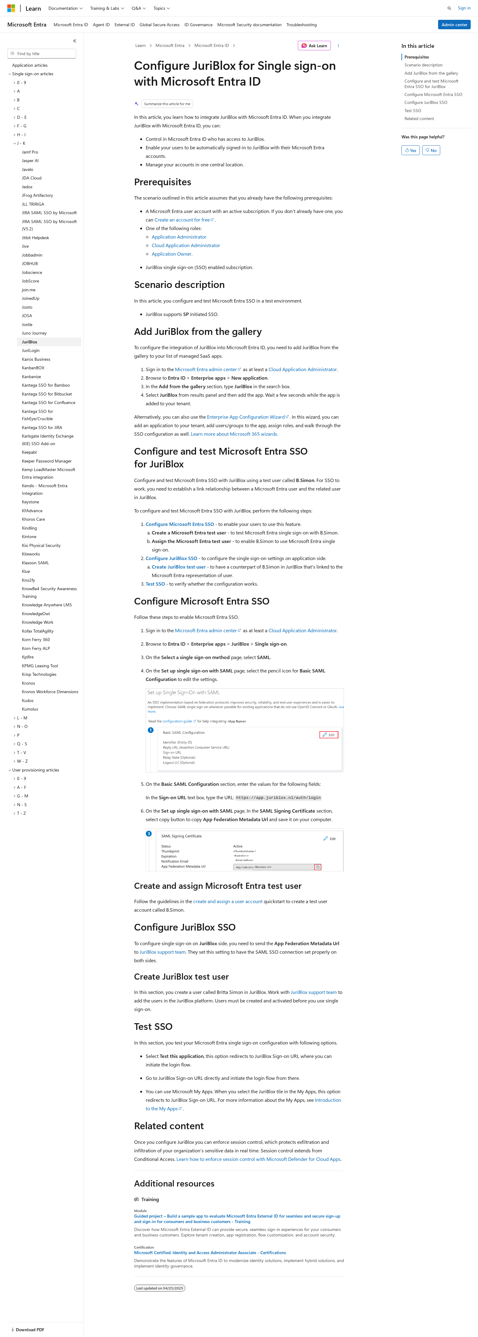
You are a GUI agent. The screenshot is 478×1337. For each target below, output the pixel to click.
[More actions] (338, 46)
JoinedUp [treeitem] (30, 298)
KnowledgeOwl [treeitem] (36, 613)
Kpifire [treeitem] (28, 657)
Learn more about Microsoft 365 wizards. (234, 434)
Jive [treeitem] (25, 246)
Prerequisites (417, 57)
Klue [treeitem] (26, 571)
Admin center (454, 24)
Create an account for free (182, 219)
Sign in (464, 8)
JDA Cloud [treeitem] (31, 178)
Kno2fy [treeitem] (28, 580)
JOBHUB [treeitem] (30, 263)
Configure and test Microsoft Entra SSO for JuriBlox (431, 83)
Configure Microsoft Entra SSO (180, 524)
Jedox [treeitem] (27, 187)
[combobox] (41, 54)
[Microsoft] (11, 8)
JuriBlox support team (163, 952)
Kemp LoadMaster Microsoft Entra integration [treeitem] (48, 473)
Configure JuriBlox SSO (171, 558)
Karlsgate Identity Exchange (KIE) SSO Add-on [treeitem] (47, 439)
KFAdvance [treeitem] (32, 510)
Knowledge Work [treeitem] (37, 622)
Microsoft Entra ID (211, 45)
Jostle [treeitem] (27, 324)
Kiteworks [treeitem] (31, 554)
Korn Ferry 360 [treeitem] (36, 639)
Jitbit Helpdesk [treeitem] (35, 237)
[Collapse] (74, 40)
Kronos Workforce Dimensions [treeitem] (50, 691)
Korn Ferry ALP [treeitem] (36, 648)
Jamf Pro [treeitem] (30, 152)
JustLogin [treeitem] (31, 350)
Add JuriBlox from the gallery (431, 73)
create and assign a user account (227, 901)
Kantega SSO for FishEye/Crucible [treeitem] (37, 415)
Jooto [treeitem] (27, 307)
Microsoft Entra (169, 45)
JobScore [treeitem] (30, 281)
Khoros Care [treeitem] (33, 519)
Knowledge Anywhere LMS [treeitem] (47, 605)
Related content (419, 118)
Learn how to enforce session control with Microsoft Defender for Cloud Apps (259, 1159)
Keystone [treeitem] (30, 502)
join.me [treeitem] (28, 290)
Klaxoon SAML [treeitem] (35, 563)
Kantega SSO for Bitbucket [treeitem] (47, 394)
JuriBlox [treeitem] (29, 342)
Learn (140, 45)
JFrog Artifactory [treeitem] (37, 195)
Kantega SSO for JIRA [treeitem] (42, 427)
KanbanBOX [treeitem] (33, 368)
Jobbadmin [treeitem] (32, 255)
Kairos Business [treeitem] (36, 359)
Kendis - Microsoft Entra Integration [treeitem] (44, 489)
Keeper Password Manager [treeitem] (47, 461)
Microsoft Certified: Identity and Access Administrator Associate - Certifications (210, 1252)
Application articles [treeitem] (30, 65)
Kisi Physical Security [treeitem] (41, 545)
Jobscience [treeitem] (32, 272)
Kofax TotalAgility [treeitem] (38, 631)
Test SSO (155, 583)
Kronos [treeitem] (28, 683)
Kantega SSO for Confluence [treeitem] (48, 402)
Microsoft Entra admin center (206, 369)
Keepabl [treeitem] (29, 452)
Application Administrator (179, 236)
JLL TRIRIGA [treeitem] (33, 204)
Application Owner (171, 253)
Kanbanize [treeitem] (31, 376)
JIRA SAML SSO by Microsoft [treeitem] (49, 212)
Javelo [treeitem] (27, 169)
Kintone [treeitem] (29, 536)
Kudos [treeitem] (28, 700)
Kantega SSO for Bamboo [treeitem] (46, 385)
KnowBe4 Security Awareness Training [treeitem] (49, 592)
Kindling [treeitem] (29, 528)
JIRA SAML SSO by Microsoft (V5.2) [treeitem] (49, 225)
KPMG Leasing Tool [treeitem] (40, 665)
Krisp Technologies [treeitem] (39, 674)
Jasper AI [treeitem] (30, 160)
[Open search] (449, 8)
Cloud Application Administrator (186, 245)
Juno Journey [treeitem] (34, 333)
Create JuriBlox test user (179, 566)
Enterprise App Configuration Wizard (246, 416)
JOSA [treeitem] (27, 315)
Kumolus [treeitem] (30, 709)
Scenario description (424, 65)
